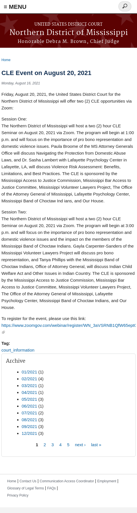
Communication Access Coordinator (67, 481)
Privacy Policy (17, 495)
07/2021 (29, 412)
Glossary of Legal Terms (25, 488)
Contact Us (27, 481)
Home (6, 60)
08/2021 (29, 419)
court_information (17, 350)
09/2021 (29, 426)
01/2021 (29, 371)
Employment (106, 481)
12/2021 (29, 433)
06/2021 (29, 406)
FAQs (51, 488)
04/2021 (29, 392)
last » (96, 444)
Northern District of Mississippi (68, 33)
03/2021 (29, 385)
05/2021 (29, 399)
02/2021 (29, 378)
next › (80, 444)
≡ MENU (15, 6)
